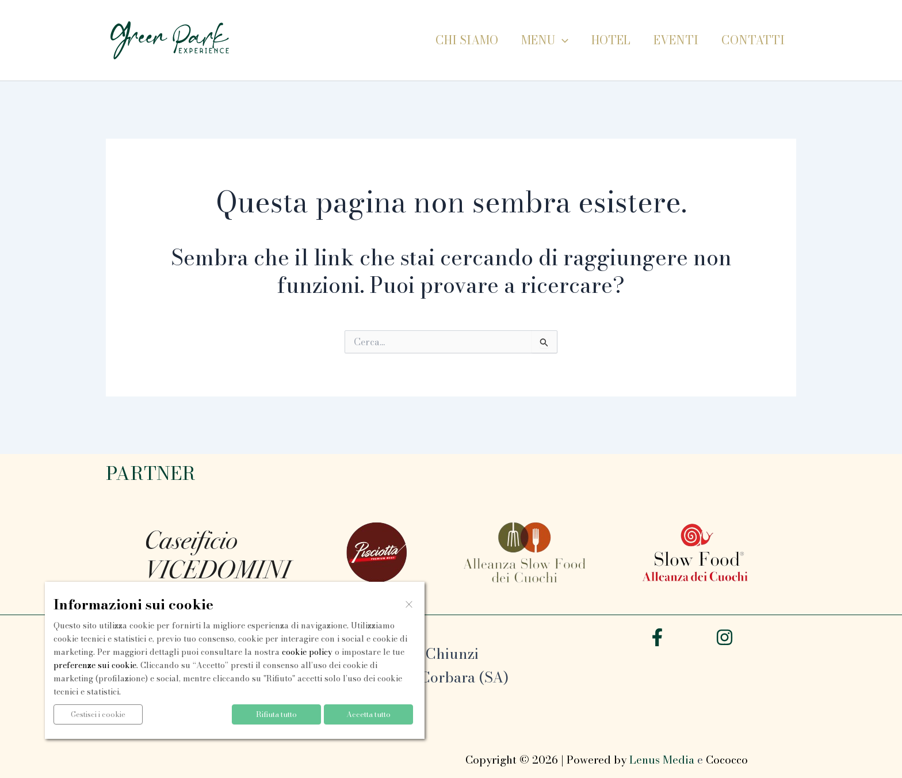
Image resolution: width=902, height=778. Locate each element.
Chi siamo (466, 40)
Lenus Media (661, 760)
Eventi (675, 40)
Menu (544, 40)
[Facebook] (657, 637)
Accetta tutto (368, 714)
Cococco (727, 760)
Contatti (753, 40)
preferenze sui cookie (94, 665)
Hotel (610, 40)
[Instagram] (724, 637)
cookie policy (307, 652)
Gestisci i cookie (98, 714)
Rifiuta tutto (276, 714)
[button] (562, 40)
